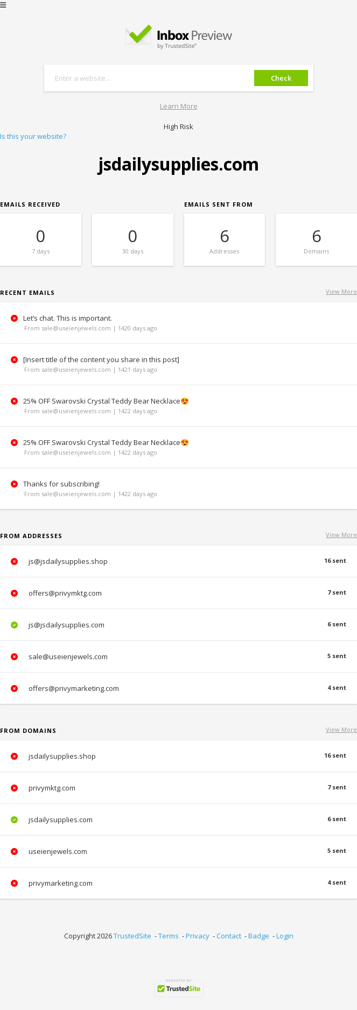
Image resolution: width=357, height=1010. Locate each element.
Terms (168, 936)
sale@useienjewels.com (178, 656)
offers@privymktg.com (178, 593)
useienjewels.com (178, 851)
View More (341, 291)
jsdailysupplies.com (178, 819)
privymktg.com (178, 788)
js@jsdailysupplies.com (178, 625)
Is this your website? (33, 136)
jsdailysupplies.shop (178, 756)
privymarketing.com (178, 883)
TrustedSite (132, 936)
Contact (228, 936)
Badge (258, 936)
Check (281, 78)
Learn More (179, 106)
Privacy (197, 936)
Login (284, 936)
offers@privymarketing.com (178, 688)
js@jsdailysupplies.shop (178, 561)
